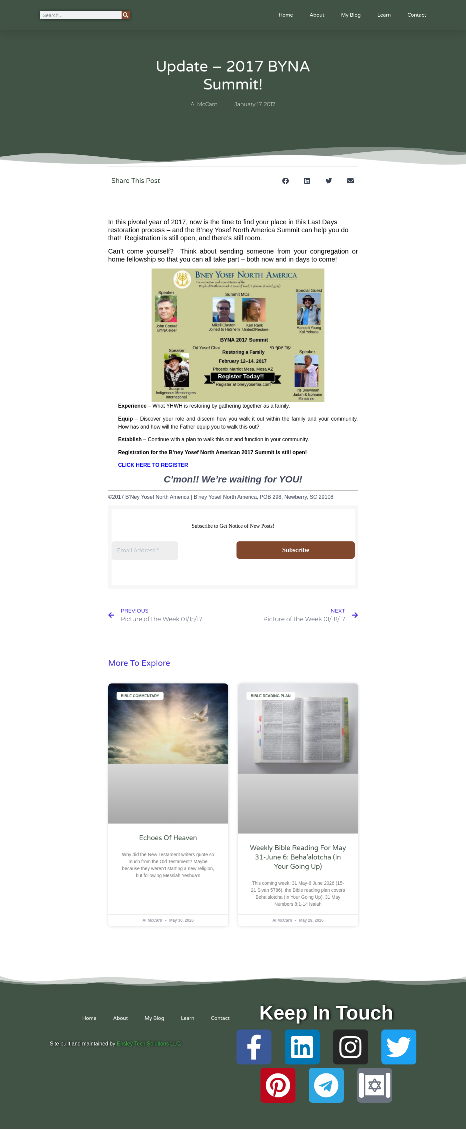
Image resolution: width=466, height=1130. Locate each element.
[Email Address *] (145, 550)
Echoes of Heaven (168, 839)
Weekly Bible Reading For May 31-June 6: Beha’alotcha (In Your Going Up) (298, 858)
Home (286, 15)
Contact (416, 15)
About (316, 15)
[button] (285, 180)
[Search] (126, 15)
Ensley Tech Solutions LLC (148, 1044)
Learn (384, 15)
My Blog (351, 15)
